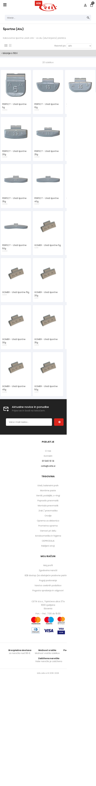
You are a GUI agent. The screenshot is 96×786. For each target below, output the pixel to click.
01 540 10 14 (48, 460)
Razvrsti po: (60, 45)
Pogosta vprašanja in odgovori (48, 590)
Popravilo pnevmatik (48, 500)
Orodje (48, 515)
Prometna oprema (48, 525)
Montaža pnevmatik (48, 505)
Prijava (85, 5)
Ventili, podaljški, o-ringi (48, 495)
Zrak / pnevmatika (48, 510)
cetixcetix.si (48, 466)
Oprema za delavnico (48, 520)
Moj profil (48, 565)
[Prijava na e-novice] (59, 422)
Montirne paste (48, 490)
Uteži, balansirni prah (48, 485)
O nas (48, 450)
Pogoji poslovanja (48, 580)
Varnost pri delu (48, 530)
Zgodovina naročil (48, 570)
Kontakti (48, 455)
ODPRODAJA (48, 540)
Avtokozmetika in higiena (48, 535)
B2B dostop (48, 575)
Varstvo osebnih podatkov (48, 585)
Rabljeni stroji (48, 545)
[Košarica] (92, 5)
